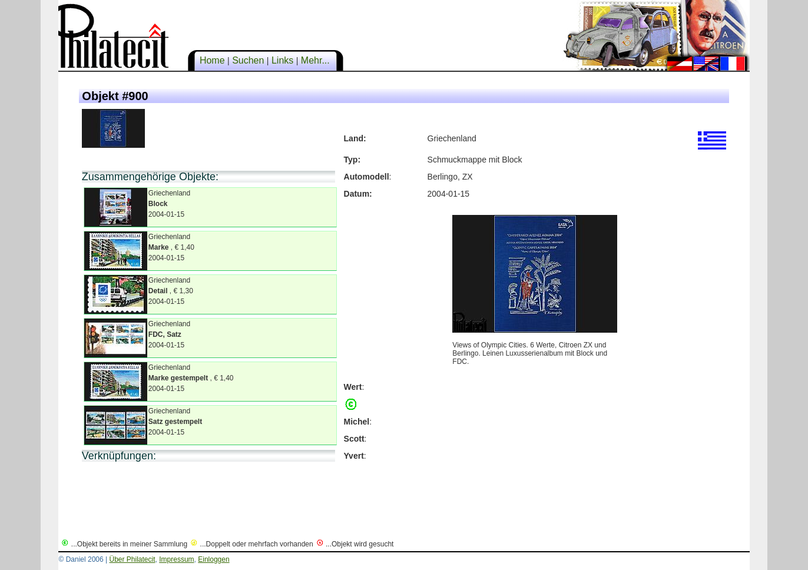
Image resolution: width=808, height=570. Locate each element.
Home (212, 60)
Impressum (176, 559)
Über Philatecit (132, 559)
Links (282, 60)
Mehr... (315, 60)
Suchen (248, 60)
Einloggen (213, 559)
